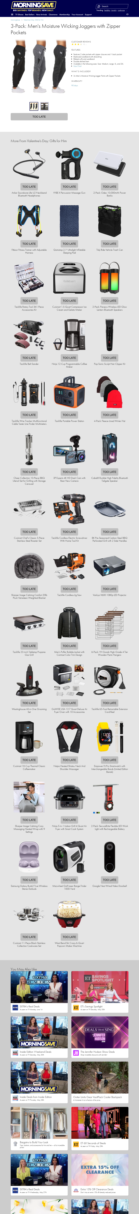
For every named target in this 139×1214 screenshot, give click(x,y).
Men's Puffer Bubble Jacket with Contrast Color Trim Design (69, 653)
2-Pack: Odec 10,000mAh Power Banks (109, 194)
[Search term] (112, 6)
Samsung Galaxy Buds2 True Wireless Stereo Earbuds (29, 887)
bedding (107, 10)
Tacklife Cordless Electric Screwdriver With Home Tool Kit (69, 539)
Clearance (53, 14)
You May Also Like (24, 969)
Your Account (77, 14)
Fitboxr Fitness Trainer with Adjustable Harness (29, 251)
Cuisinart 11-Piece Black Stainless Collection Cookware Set (29, 944)
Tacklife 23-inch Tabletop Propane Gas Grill (29, 653)
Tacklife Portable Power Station (69, 421)
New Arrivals (41, 14)
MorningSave (15, 20)
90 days (74, 85)
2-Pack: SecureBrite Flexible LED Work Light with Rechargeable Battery (109, 827)
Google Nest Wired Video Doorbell (109, 886)
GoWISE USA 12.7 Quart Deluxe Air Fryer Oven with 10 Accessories (69, 710)
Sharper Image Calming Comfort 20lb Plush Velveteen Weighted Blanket (29, 596)
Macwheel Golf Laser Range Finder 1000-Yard (69, 887)
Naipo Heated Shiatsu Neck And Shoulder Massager (69, 767)
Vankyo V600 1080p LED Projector (109, 595)
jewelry (114, 10)
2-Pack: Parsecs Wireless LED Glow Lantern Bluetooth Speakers (109, 308)
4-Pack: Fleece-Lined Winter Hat (109, 421)
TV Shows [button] (19, 14)
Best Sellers (29, 14)
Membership (64, 14)
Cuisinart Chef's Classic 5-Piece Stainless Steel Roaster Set (29, 539)
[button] (12, 14)
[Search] (98, 6)
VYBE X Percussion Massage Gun (69, 192)
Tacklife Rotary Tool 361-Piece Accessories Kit (29, 308)
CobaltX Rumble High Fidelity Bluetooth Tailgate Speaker (109, 479)
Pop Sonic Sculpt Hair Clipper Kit (109, 364)
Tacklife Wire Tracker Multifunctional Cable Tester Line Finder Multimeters (29, 422)
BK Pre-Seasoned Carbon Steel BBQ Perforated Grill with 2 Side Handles (109, 539)
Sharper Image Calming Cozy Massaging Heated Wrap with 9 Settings (29, 828)
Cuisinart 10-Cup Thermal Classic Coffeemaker (29, 767)
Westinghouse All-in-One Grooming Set (29, 710)
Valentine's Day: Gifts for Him (33, 20)
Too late (39, 116)
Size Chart (77, 66)
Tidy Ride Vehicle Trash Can (109, 249)
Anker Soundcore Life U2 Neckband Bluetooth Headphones (29, 194)
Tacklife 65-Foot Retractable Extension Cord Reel (110, 710)
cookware (121, 10)
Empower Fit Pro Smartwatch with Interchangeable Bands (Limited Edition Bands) (109, 769)
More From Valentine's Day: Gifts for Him (39, 141)
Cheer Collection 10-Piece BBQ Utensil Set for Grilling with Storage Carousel (29, 480)
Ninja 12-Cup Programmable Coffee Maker (69, 365)
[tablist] (39, 106)
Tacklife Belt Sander (29, 364)
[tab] (33, 106)
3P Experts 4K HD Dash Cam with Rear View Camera (69, 479)
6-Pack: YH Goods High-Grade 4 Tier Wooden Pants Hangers (109, 653)
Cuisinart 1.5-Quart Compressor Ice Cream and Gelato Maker (69, 308)
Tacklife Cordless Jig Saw (69, 595)
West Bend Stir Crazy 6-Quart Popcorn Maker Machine (69, 944)
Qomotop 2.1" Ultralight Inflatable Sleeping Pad (69, 251)
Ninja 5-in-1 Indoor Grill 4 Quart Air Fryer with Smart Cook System (69, 827)
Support (88, 14)
